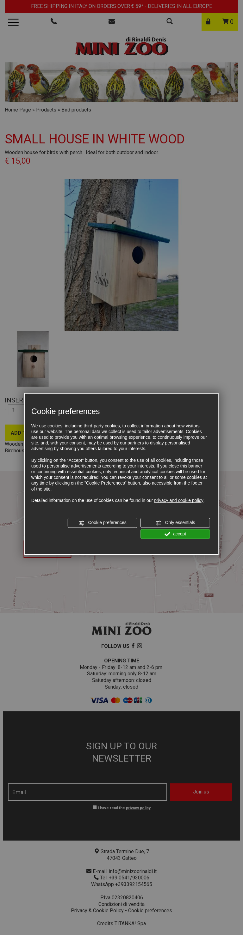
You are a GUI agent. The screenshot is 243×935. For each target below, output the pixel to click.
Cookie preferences (103, 523)
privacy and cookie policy (178, 500)
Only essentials (175, 523)
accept (175, 534)
